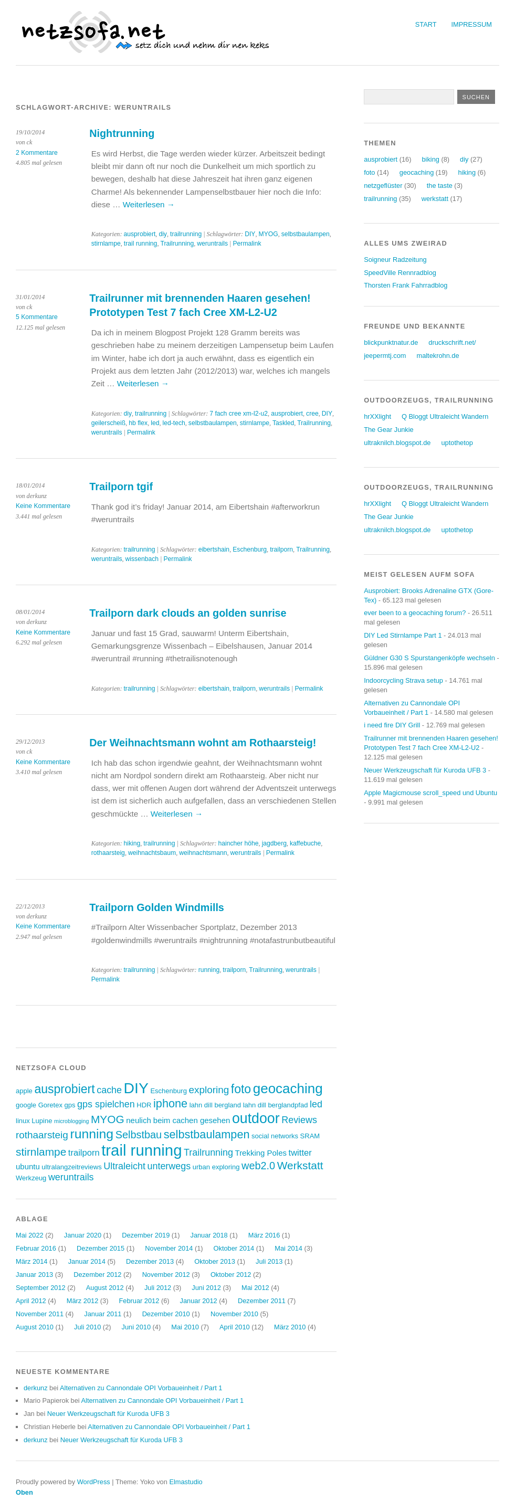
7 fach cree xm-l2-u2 (238, 413)
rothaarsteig (108, 853)
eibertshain (213, 549)
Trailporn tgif (121, 486)
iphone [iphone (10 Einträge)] (170, 1103)
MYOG (268, 234)
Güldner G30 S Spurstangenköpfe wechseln (429, 658)
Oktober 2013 (214, 1261)
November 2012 (166, 1274)
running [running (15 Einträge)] (91, 1134)
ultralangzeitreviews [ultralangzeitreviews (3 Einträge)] (71, 1167)
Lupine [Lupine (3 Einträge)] (41, 1121)
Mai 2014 (288, 1248)
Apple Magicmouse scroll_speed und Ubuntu (430, 793)
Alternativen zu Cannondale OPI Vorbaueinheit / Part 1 (141, 1388)
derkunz (36, 1388)
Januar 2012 (198, 1301)
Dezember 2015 (100, 1248)
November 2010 (234, 1314)
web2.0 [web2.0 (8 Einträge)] (258, 1165)
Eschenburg (250, 549)
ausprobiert (139, 234)
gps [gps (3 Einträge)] (70, 1105)
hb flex (138, 423)
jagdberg (274, 843)
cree (312, 413)
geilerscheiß (108, 423)
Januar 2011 (102, 1314)
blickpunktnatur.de (391, 342)
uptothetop (457, 443)
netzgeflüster (383, 185)
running (209, 970)
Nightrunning (121, 133)
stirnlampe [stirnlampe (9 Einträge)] (41, 1152)
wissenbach (142, 559)
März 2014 (31, 1261)
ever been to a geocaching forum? (415, 613)
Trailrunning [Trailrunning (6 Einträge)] (208, 1152)
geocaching (417, 172)
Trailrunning (177, 243)
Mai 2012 (255, 1288)
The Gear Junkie (389, 429)
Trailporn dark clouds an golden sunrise (187, 613)
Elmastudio (185, 1482)
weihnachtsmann (203, 853)
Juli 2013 (269, 1261)
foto (369, 172)
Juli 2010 (87, 1327)
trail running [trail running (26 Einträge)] (141, 1150)
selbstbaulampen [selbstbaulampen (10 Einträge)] (207, 1134)
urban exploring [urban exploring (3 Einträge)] (216, 1167)
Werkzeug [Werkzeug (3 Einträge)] (31, 1178)
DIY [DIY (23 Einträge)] (136, 1088)
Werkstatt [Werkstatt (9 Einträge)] (300, 1165)
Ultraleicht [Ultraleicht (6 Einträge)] (124, 1166)
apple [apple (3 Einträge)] (24, 1091)
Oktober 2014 (234, 1248)
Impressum (471, 24)
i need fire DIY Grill (392, 725)
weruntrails (212, 243)
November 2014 (169, 1248)
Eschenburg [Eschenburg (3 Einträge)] (168, 1091)
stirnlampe (106, 243)
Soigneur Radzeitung (395, 259)
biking (430, 159)
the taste (440, 185)
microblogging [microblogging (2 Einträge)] (71, 1121)
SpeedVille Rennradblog (400, 273)
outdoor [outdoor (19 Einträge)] (256, 1118)
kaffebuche (305, 843)
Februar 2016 (36, 1248)
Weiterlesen (149, 204)
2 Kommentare (37, 152)
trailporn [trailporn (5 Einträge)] (84, 1153)
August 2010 (35, 1327)
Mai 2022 (30, 1235)
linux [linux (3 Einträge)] (23, 1121)
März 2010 (290, 1327)
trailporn (281, 549)
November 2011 (40, 1314)
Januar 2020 (82, 1235)
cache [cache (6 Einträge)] (109, 1090)
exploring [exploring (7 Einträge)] (208, 1089)
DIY (250, 234)
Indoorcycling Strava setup (403, 680)
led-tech (174, 423)
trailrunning (186, 234)
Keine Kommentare (43, 506)
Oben (24, 1492)
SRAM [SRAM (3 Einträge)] (310, 1136)
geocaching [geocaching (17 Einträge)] (288, 1088)
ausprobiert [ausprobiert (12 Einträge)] (64, 1089)
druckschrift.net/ (452, 342)
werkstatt (435, 199)
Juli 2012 (157, 1288)
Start (426, 24)
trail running (140, 243)
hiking (131, 843)
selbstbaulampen (305, 234)
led (155, 423)
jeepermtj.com (385, 356)
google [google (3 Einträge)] (26, 1105)
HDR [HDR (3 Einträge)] (143, 1105)
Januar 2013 (34, 1274)
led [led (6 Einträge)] (316, 1104)
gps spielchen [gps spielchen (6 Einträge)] (106, 1104)
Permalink (247, 243)
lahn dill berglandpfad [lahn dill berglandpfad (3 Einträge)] (275, 1105)
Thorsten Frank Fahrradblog (405, 285)
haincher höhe (238, 843)
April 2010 (234, 1327)
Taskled (283, 423)
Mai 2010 (185, 1327)
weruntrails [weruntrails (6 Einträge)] (71, 1177)
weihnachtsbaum (152, 853)
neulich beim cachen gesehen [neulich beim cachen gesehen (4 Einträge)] (178, 1120)
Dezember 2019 (146, 1235)
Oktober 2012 (231, 1274)
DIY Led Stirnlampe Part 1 (403, 635)
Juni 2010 (136, 1327)
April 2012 (31, 1301)
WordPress (93, 1482)
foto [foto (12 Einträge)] (241, 1089)
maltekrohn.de (438, 356)
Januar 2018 (208, 1235)
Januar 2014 (87, 1261)
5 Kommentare (37, 317)
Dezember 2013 (150, 1261)
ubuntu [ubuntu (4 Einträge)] (28, 1166)
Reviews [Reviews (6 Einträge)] (299, 1120)
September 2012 (41, 1288)
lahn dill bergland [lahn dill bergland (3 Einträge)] (215, 1105)
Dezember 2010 (166, 1314)
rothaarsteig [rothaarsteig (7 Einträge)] (42, 1134)
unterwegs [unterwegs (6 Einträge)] (169, 1166)
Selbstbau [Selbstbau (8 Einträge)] (138, 1134)
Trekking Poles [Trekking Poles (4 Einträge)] (261, 1152)
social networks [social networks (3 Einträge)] (274, 1136)
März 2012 (82, 1301)
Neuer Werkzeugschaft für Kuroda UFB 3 (108, 1414)
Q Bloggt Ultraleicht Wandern (445, 416)
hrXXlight (377, 416)
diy (163, 234)
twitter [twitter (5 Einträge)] (300, 1153)
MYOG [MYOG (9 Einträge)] (107, 1119)
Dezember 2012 (97, 1274)
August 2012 (105, 1288)
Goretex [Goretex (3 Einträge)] (50, 1105)
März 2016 (264, 1235)
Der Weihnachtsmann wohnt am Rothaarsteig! (202, 742)
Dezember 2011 (262, 1301)
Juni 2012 (206, 1288)
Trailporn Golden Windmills (156, 907)
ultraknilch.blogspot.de (397, 443)
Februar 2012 (139, 1301)
